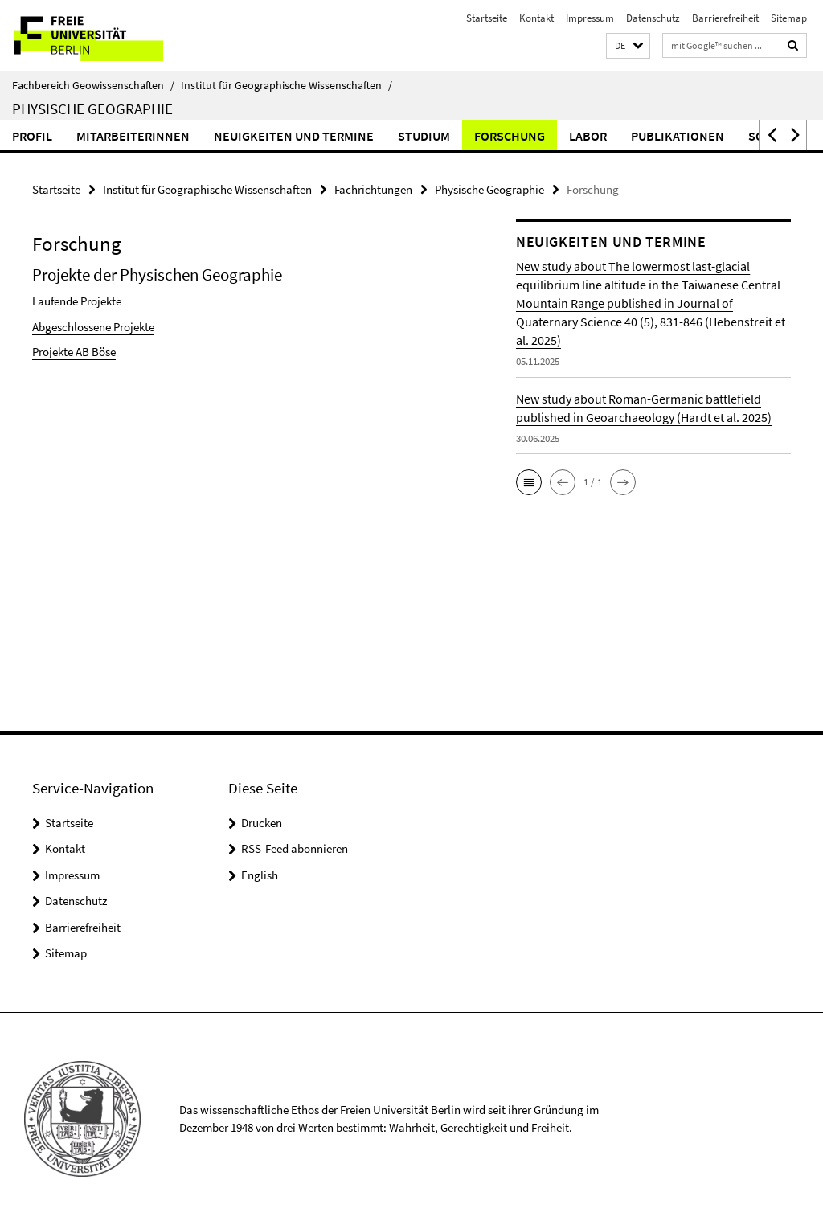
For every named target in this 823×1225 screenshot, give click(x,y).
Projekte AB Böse (74, 351)
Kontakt (536, 18)
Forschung (509, 136)
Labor (588, 136)
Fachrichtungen (373, 189)
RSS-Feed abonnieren (294, 848)
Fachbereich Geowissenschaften (93, 85)
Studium (424, 136)
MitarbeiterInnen (133, 136)
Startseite (486, 18)
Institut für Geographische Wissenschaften (286, 85)
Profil (32, 136)
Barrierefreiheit (725, 18)
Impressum (590, 18)
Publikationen (677, 136)
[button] (628, 46)
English (259, 875)
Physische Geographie (92, 108)
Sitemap (789, 18)
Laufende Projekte (76, 301)
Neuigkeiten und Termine (294, 136)
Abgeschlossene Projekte (93, 326)
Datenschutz (653, 18)
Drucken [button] (261, 822)
